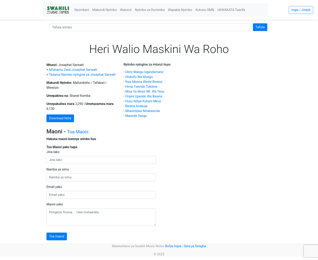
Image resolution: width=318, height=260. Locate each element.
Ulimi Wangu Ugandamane (144, 72)
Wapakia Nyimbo (180, 10)
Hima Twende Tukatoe (141, 86)
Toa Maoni (77, 131)
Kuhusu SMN (205, 10)
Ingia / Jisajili (300, 10)
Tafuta (260, 27)
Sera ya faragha (195, 246)
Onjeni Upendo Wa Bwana (143, 96)
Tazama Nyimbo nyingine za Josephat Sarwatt (82, 75)
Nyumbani (81, 10)
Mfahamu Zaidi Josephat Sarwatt (73, 70)
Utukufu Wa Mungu (139, 77)
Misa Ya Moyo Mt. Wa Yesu (144, 91)
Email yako (54, 187)
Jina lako (52, 152)
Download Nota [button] (60, 118)
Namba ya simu (57, 169)
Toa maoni (56, 236)
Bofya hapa (173, 246)
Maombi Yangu (136, 116)
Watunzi (126, 10)
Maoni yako (54, 204)
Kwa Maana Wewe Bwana (143, 82)
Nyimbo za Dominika (150, 10)
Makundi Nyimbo (104, 10)
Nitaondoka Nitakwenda (142, 111)
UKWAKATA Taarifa (231, 10)
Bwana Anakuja (136, 106)
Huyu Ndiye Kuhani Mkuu (143, 101)
